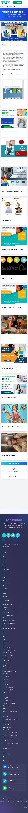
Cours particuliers (7, 626)
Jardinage (5, 716)
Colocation (5, 612)
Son (3, 756)
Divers (4, 695)
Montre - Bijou (6, 730)
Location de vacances (8, 610)
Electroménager (7, 706)
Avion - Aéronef (6, 660)
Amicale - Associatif (7, 687)
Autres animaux (6, 642)
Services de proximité (8, 628)
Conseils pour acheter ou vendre (26, 804)
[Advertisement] (14, 494)
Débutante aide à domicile (8, 455)
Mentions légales (2, 802)
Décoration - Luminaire (9, 703)
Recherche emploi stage (9, 623)
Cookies (8, 801)
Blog (21, 801)
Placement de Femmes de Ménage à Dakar (12, 249)
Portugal (5, 578)
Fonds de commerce (8, 615)
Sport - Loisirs (6, 666)
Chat (3, 634)
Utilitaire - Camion (7, 652)
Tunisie (4, 594)
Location (4, 607)
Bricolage (5, 714)
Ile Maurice (5, 570)
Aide (18, 801)
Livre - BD (5, 674)
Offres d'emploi (6, 618)
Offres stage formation (8, 620)
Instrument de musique (9, 671)
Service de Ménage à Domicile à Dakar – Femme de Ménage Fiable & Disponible (12, 190)
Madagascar (6, 583)
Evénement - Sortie (7, 690)
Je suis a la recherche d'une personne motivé (13, 74)
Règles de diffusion (13, 803)
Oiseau (4, 636)
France (4, 556)
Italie (3, 572)
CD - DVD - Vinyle (7, 740)
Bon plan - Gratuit (7, 682)
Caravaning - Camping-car (9, 650)
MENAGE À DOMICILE (7, 161)
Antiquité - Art (6, 698)
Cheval (4, 639)
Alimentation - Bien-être (9, 738)
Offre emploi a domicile (8, 338)
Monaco (4, 588)
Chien (4, 631)
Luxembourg (6, 575)
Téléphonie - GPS (7, 748)
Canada (4, 564)
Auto (3, 644)
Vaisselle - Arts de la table (9, 711)
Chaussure (5, 724)
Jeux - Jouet (5, 676)
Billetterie (5, 679)
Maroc (4, 586)
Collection (5, 668)
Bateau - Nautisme (7, 658)
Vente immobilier (7, 604)
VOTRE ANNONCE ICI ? (14, 476)
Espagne (4, 567)
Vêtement (5, 722)
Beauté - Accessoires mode (10, 735)
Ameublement (6, 700)
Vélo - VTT (5, 663)
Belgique (5, 561)
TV (3, 751)
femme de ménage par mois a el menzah (12, 45)
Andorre (4, 559)
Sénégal (4, 596)
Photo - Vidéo (6, 754)
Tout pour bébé (6, 727)
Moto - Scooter (6, 647)
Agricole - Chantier (7, 655)
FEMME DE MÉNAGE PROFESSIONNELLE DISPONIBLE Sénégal (12, 367)
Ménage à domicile (7, 278)
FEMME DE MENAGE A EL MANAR (10, 132)
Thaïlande (5, 591)
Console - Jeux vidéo (8, 746)
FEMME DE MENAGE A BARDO (9, 397)
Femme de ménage (7, 103)
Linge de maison (7, 708)
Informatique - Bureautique (10, 743)
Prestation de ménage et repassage (11, 426)
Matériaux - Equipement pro (10, 719)
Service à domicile (6, 220)
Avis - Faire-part (6, 692)
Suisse (4, 580)
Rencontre (5, 684)
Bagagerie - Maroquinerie (9, 732)
